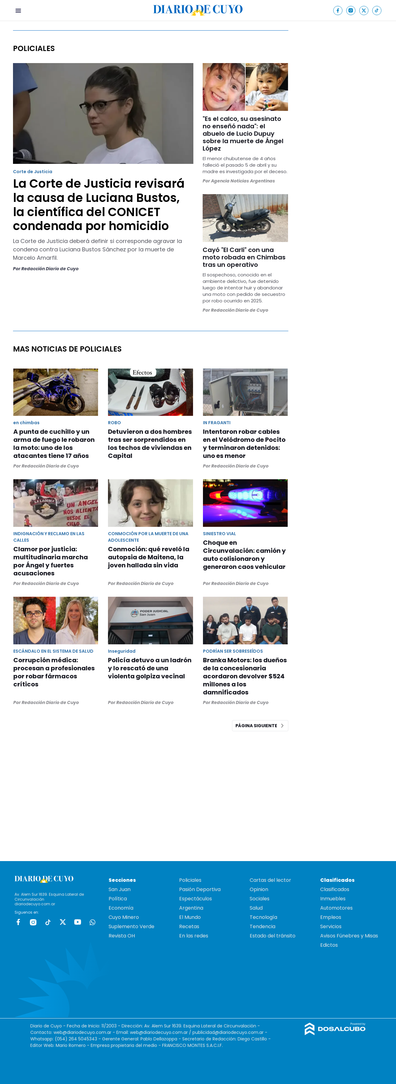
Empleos (330, 917)
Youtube (77, 922)
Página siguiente (260, 726)
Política (118, 898)
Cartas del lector (270, 880)
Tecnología (263, 917)
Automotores (336, 907)
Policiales (190, 880)
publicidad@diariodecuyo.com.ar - (229, 1032)
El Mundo (190, 917)
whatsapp (92, 922)
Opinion (259, 889)
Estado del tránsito (272, 935)
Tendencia (262, 926)
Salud (256, 907)
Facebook (18, 922)
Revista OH (122, 935)
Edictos (329, 945)
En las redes (193, 935)
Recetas (189, 926)
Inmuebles (333, 898)
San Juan (120, 889)
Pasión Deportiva (200, 889)
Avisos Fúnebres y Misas (349, 935)
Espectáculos (195, 898)
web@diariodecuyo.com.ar (82, 1032)
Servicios (331, 926)
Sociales (259, 898)
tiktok (48, 922)
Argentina (191, 907)
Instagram (33, 922)
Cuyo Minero (124, 917)
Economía (121, 907)
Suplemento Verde (131, 926)
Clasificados (334, 889)
